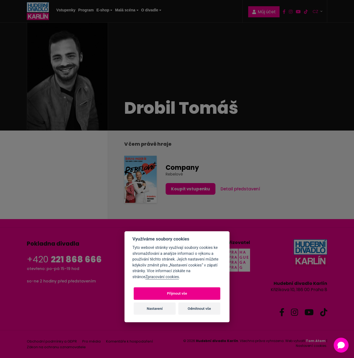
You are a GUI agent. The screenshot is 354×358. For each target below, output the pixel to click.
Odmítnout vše (199, 309)
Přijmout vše (177, 293)
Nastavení (155, 309)
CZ (316, 11)
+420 (64, 259)
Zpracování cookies (162, 277)
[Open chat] (341, 345)
